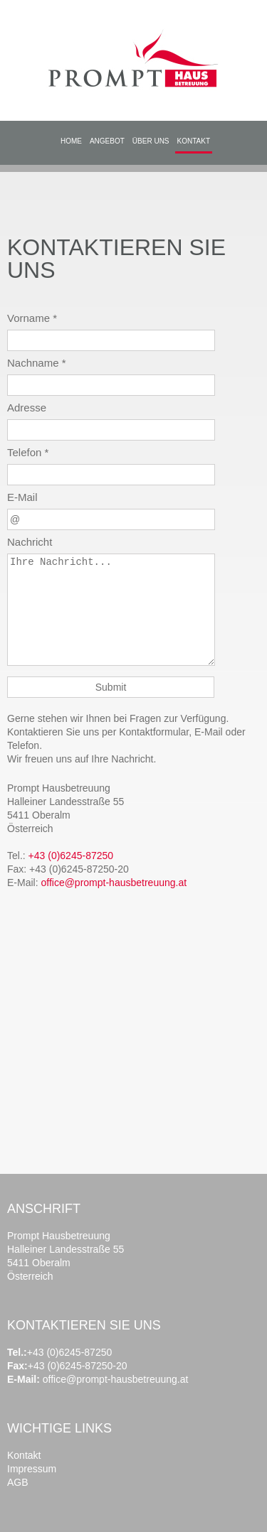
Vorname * (32, 318)
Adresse (26, 407)
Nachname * (36, 363)
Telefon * (27, 452)
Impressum (31, 1468)
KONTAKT (193, 141)
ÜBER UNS (150, 141)
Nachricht (29, 542)
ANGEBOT (107, 141)
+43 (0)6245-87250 (71, 855)
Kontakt (24, 1455)
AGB (17, 1482)
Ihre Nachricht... (111, 610)
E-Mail (22, 497)
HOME (71, 141)
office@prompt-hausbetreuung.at (114, 882)
